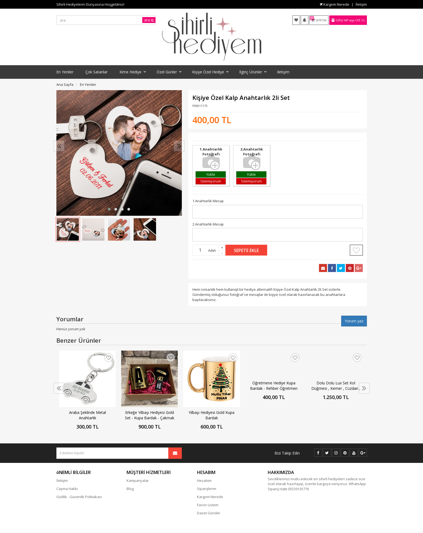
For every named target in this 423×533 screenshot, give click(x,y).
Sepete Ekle (246, 250)
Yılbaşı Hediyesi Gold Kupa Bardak (211, 415)
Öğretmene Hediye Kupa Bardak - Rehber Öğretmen (274, 385)
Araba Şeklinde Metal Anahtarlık (87, 415)
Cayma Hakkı (67, 488)
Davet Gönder (208, 513)
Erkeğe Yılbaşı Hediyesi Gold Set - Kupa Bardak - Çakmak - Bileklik (149, 415)
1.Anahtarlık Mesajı (208, 200)
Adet (212, 250)
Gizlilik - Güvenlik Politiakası (79, 496)
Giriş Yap (342, 20)
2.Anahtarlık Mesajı (208, 224)
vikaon (362, 529)
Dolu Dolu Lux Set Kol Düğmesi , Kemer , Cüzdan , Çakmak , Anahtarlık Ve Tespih (335, 385)
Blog (130, 488)
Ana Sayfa (64, 84)
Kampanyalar (138, 480)
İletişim (361, 4)
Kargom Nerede (334, 4)
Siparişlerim (206, 488)
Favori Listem (207, 504)
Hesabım (204, 480)
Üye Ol (360, 20)
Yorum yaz (354, 320)
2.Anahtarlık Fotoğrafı (251, 154)
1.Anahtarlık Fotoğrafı (211, 154)
